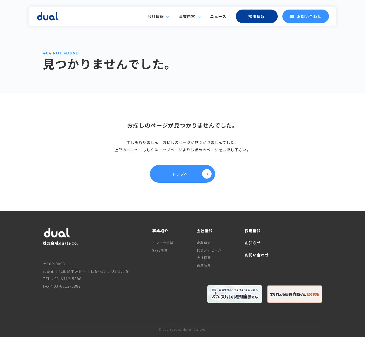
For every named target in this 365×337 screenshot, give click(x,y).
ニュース (218, 16)
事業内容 (187, 16)
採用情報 (256, 16)
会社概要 (204, 257)
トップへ (192, 174)
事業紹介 (160, 230)
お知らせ (253, 243)
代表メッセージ (209, 250)
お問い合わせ (305, 16)
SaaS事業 (160, 250)
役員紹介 (204, 265)
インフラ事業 (162, 242)
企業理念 (204, 242)
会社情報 (156, 16)
